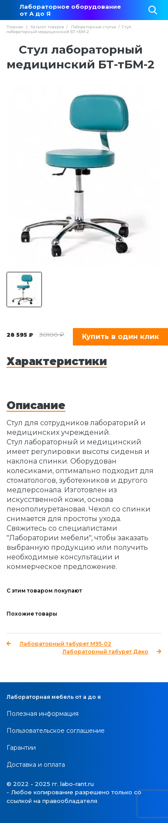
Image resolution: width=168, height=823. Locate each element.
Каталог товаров (47, 26)
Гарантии (21, 748)
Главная (15, 26)
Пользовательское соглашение (56, 731)
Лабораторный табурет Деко (111, 651)
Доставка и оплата (36, 765)
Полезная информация (43, 714)
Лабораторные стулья (93, 26)
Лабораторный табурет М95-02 (59, 643)
